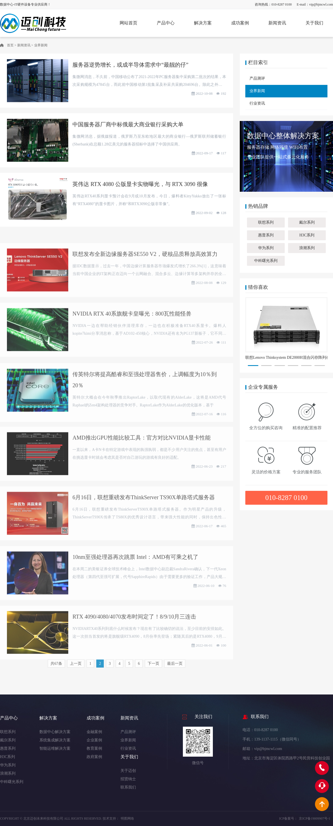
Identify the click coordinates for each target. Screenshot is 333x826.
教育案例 (94, 748)
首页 (10, 45)
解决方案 (203, 23)
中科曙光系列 (266, 261)
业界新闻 (40, 45)
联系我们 (128, 787)
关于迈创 (128, 771)
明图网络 (127, 818)
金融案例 (94, 732)
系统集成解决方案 (54, 740)
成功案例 (240, 23)
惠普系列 (266, 235)
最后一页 (175, 666)
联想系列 (266, 222)
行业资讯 (257, 103)
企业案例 (94, 740)
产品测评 (257, 78)
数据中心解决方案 (54, 732)
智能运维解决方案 (54, 748)
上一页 (76, 666)
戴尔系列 (307, 222)
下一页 (153, 666)
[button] (253, 365)
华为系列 (266, 248)
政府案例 (94, 757)
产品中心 (166, 23)
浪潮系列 (307, 248)
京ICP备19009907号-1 (314, 818)
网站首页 (128, 23)
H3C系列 (306, 235)
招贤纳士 (128, 779)
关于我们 (314, 23)
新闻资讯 (277, 23)
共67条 (56, 666)
